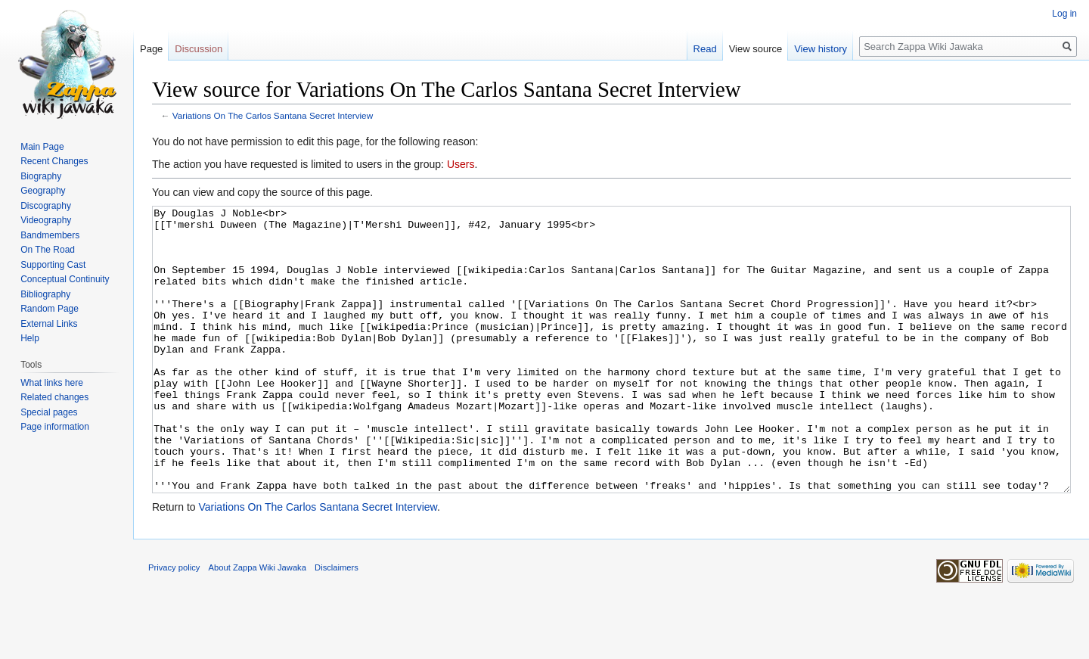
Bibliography (45, 294)
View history (820, 48)
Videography (45, 220)
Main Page (42, 146)
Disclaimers (336, 624)
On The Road (47, 249)
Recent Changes (54, 161)
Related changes (54, 397)
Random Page (49, 308)
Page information (54, 426)
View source (756, 48)
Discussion (198, 48)
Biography (40, 176)
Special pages (48, 412)
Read (705, 48)
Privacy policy (174, 624)
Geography (42, 190)
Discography (45, 205)
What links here (51, 383)
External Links (48, 324)
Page (151, 48)
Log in (1064, 13)
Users (461, 164)
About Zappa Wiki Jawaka (257, 624)
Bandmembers (49, 235)
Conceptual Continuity (64, 279)
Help (29, 338)
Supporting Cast (52, 265)
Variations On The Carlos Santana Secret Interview (272, 115)
